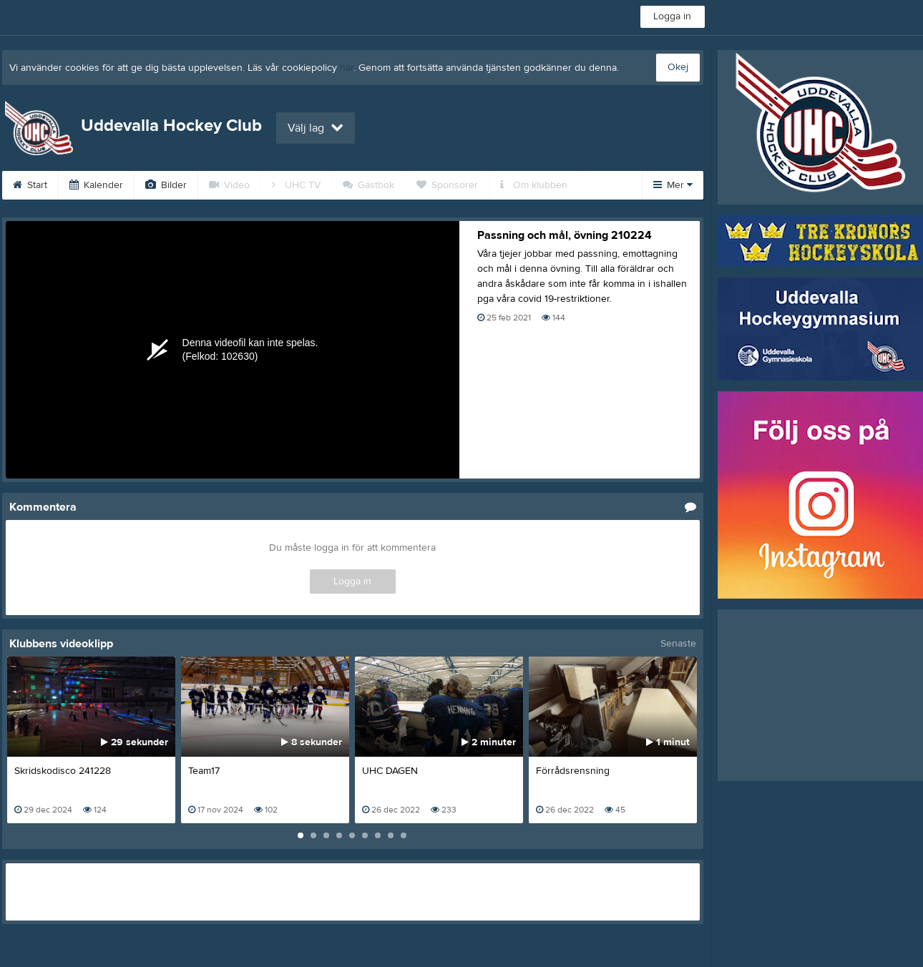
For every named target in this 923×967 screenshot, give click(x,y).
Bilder (166, 185)
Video (229, 185)
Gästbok (368, 185)
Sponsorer (447, 185)
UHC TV (296, 185)
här (346, 68)
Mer (673, 185)
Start (30, 185)
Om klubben (533, 185)
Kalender (96, 185)
